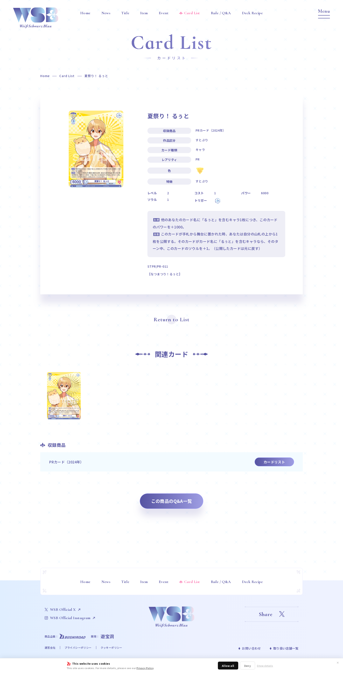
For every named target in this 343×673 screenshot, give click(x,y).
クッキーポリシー (111, 647)
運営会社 (50, 647)
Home (45, 76)
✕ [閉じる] (337, 662)
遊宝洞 (107, 636)
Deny (247, 666)
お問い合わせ (251, 648)
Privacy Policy (145, 668)
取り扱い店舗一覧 (285, 648)
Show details (265, 665)
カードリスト (274, 462)
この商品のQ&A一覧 (171, 501)
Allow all (228, 666)
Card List (67, 76)
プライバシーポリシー (78, 647)
